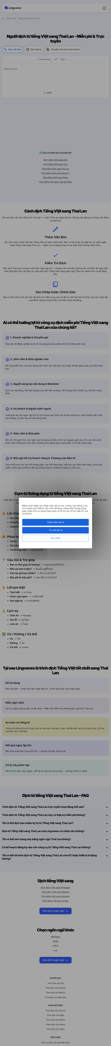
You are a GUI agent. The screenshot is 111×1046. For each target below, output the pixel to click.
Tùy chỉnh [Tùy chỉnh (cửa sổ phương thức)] (55, 538)
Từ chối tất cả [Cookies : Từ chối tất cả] (55, 530)
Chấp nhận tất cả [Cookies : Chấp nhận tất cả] (55, 522)
